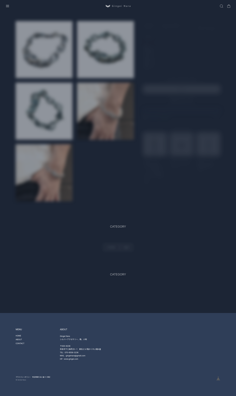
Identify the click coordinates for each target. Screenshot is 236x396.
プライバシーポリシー (23, 377)
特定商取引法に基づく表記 (41, 377)
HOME (18, 336)
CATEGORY (111, 248)
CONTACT (20, 343)
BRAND (126, 248)
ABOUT (19, 339)
